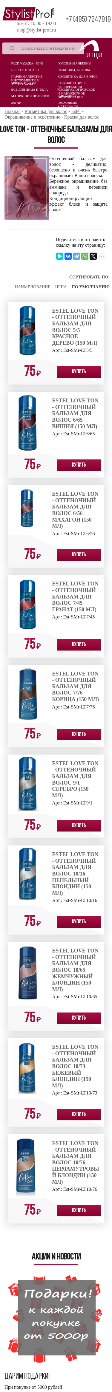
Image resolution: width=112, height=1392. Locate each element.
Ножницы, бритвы (74, 70)
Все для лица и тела (29, 89)
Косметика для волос (78, 76)
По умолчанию (91, 287)
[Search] (43, 48)
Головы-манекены (74, 63)
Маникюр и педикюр (30, 96)
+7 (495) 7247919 (88, 20)
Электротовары (25, 70)
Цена (61, 287)
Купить (79, 372)
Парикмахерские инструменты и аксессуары (27, 78)
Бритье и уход (23, 83)
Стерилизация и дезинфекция (72, 84)
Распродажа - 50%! (27, 63)
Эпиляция (67, 96)
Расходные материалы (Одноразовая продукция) (70, 104)
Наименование (32, 287)
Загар (16, 102)
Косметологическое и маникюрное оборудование (76, 91)
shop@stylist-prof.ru (36, 29)
